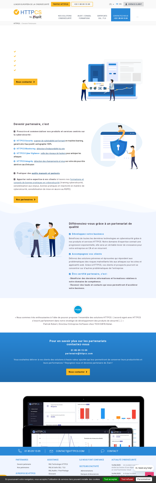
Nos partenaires (26, 200)
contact (110, 451)
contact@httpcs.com (67, 451)
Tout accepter (110, 479)
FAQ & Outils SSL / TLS (57, 468)
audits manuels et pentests (46, 173)
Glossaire (52, 474)
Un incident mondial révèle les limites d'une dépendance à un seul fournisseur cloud (126, 467)
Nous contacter (25, 82)
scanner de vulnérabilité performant (49, 141)
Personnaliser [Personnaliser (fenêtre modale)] (144, 479)
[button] (65, 14)
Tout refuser (127, 479)
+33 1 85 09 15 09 (82, 4)
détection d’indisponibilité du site (51, 149)
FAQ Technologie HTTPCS (58, 464)
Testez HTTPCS (60, 4)
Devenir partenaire (24, 464)
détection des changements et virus (49, 161)
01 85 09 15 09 (29, 451)
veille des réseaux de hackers (53, 153)
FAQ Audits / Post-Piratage (59, 471)
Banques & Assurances (90, 474)
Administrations (87, 471)
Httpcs (17, 24)
